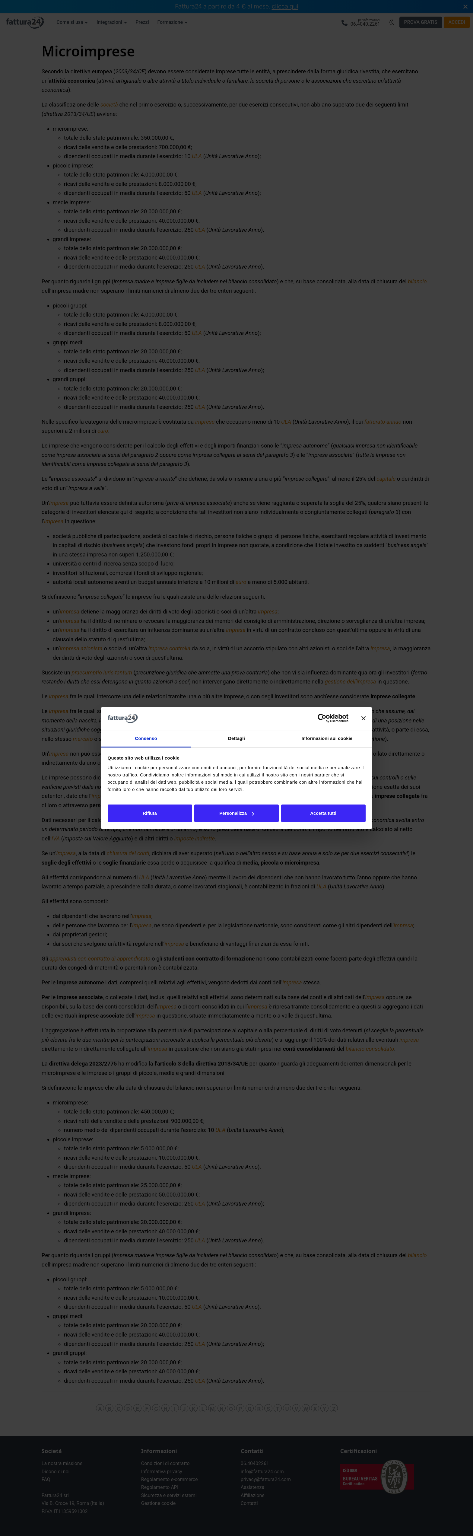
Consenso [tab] (146, 738)
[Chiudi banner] (363, 718)
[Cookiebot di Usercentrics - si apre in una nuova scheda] (322, 718)
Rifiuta (150, 813)
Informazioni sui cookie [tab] (327, 738)
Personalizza (236, 813)
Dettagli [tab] (236, 738)
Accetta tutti (323, 813)
